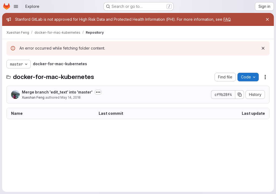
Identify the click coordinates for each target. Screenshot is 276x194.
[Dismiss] (263, 48)
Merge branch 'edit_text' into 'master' (57, 92)
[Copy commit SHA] (239, 94)
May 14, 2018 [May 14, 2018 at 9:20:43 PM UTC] (70, 97)
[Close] (267, 19)
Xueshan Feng (33, 97)
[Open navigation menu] (16, 6)
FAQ (226, 19)
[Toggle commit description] (98, 92)
